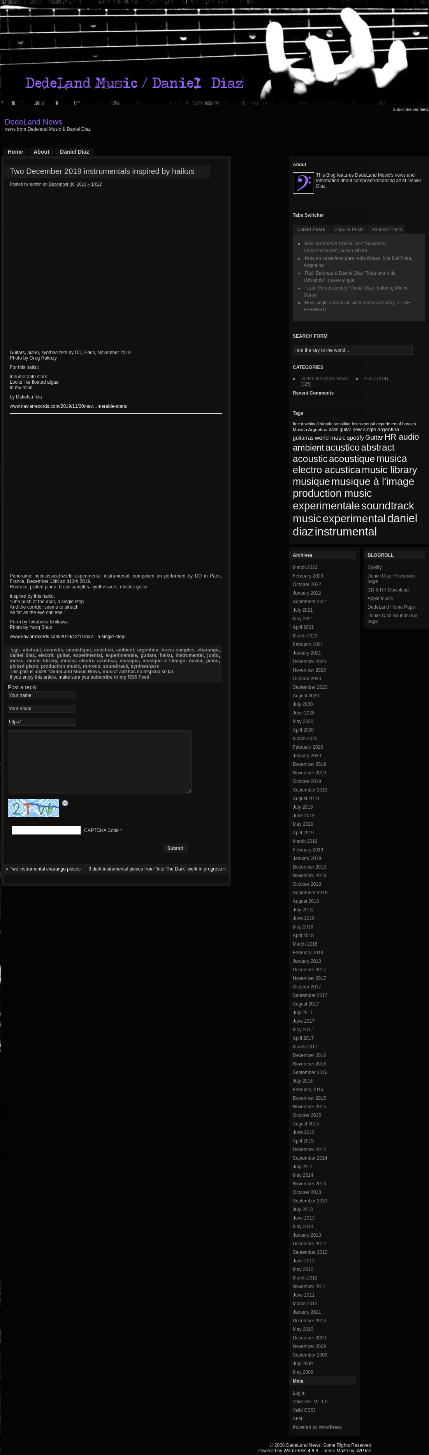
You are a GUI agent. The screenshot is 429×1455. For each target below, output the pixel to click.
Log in (299, 1393)
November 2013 (309, 1183)
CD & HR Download (388, 590)
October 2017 (307, 987)
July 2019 (303, 807)
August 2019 (306, 798)
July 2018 (303, 910)
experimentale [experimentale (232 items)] (326, 506)
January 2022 (307, 593)
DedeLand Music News (74, 671)
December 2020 (309, 661)
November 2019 (309, 773)
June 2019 (304, 815)
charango (208, 650)
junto (212, 655)
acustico (103, 650)
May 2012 (303, 1269)
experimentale (121, 655)
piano (212, 660)
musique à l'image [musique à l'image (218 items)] (372, 481)
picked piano (24, 666)
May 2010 (303, 1329)
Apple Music (380, 598)
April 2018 (303, 935)
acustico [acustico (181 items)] (342, 447)
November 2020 (309, 670)
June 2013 (304, 1218)
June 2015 (304, 1132)
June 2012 (304, 1261)
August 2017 (306, 1004)
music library (42, 660)
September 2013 (310, 1201)
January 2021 (307, 653)
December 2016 (309, 1055)
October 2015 (307, 1115)
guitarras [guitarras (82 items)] (303, 438)
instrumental (190, 655)
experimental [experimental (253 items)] (354, 518)
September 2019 (310, 790)
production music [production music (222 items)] (332, 493)
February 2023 (308, 576)
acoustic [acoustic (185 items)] (310, 458)
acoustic (53, 650)
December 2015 (309, 1098)
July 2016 (303, 1081)
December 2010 (309, 1320)
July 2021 (303, 610)
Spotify (374, 567)
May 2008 (303, 1372)
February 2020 (308, 747)
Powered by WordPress (317, 1427)
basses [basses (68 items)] (409, 423)
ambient (125, 650)
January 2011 (307, 1312)
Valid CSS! (304, 1410)
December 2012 (309, 1243)
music (16, 660)
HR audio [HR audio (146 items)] (401, 437)
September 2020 (310, 687)
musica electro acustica (88, 660)
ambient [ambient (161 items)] (308, 448)
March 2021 (305, 636)
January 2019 (307, 858)
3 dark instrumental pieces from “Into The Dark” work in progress (155, 880)
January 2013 (307, 1235)
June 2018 (304, 918)
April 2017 (303, 1038)
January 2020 (307, 755)
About (41, 152)
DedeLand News (33, 122)
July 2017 (303, 1012)
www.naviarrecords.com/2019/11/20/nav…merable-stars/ (68, 406)
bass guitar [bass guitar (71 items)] (340, 429)
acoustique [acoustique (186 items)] (352, 458)
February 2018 (308, 952)
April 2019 (303, 832)
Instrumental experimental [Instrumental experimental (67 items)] (376, 423)
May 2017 (303, 1029)
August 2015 (306, 1124)
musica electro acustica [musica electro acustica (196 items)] (350, 464)
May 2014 (303, 1175)
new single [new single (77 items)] (364, 429)
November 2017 (309, 978)
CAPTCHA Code (101, 842)
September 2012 (310, 1252)
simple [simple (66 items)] (326, 423)
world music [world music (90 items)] (330, 437)
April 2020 (303, 730)
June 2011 (304, 1295)
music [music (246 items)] (307, 518)
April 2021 (303, 627)
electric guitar (54, 655)
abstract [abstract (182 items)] (378, 447)
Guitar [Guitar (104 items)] (374, 437)
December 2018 (309, 867)
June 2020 (304, 713)
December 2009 (309, 1338)
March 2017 (305, 1047)
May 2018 (303, 927)
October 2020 (307, 678)
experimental (87, 655)
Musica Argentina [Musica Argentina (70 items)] (310, 429)
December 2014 (309, 1149)
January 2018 (307, 961)
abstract (32, 650)
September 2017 (310, 995)
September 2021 (310, 601)
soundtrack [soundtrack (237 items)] (387, 506)
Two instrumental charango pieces (45, 880)
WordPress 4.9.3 (300, 1450)
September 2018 (310, 892)
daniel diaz (22, 655)
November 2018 (309, 875)
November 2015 (309, 1106)
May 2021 (303, 618)
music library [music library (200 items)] (389, 469)
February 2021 (308, 644)
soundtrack (115, 666)
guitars (148, 655)
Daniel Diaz (74, 152)
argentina (147, 650)
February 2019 (308, 850)
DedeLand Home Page (391, 607)
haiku (166, 655)
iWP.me (363, 1450)
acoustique (78, 650)
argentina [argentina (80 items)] (388, 429)
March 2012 (305, 1278)
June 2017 (304, 1021)
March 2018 (305, 944)
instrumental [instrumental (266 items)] (346, 531)
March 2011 (305, 1303)
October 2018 (307, 884)
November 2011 (309, 1286)
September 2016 (310, 1072)
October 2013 (307, 1192)
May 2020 (303, 721)
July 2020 (303, 704)
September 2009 (310, 1355)
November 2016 (309, 1064)
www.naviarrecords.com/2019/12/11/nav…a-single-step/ (67, 636)
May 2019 (303, 824)
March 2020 (305, 738)
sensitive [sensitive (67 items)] (342, 423)
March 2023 (305, 567)
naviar (195, 660)
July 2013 (303, 1209)
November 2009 (309, 1346)
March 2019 (305, 841)
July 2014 (303, 1166)
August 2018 (306, 901)
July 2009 (303, 1363)
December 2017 (309, 969)
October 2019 (307, 781)
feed (424, 109)
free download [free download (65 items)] (306, 423)
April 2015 (303, 1141)
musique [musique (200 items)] (311, 481)
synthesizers (145, 666)
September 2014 (310, 1158)
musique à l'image (163, 660)
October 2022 (307, 584)
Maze (342, 1450)
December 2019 (309, 764)
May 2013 (303, 1226)
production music (60, 666)
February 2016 (308, 1089)
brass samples (178, 650)
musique (129, 660)
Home (15, 152)
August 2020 (306, 696)
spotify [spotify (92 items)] (355, 437)
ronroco (91, 666)
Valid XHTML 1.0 (310, 1401)
